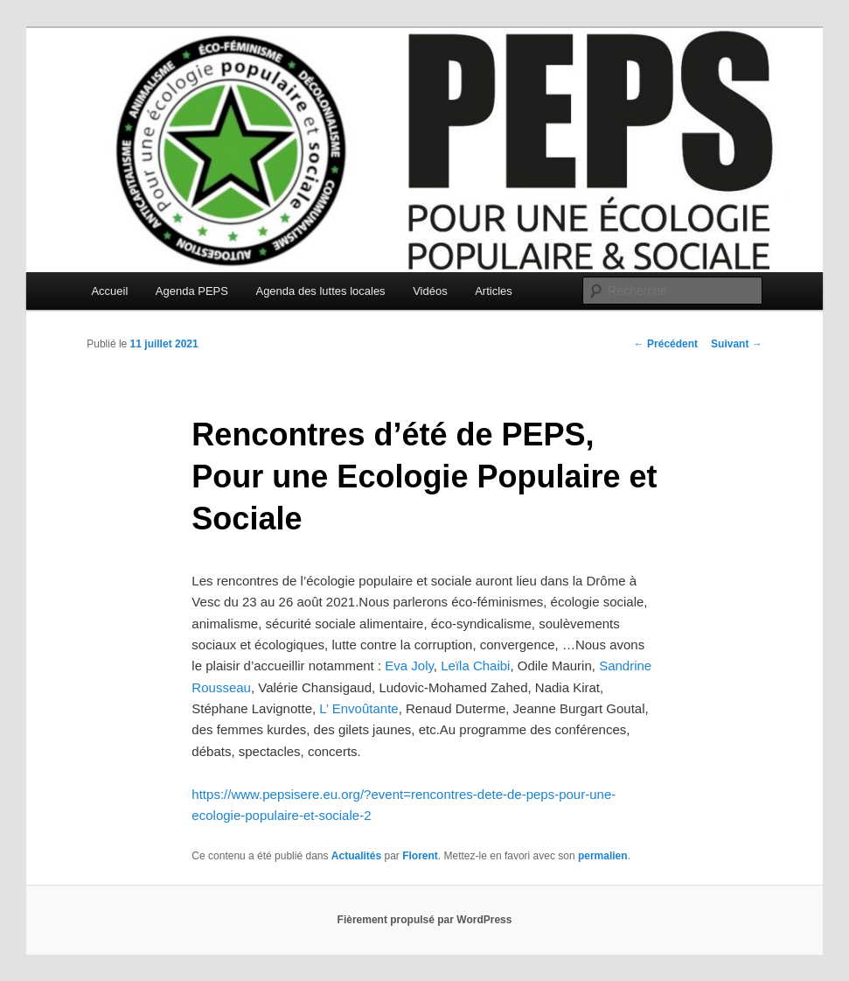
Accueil (109, 291)
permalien (603, 856)
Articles (493, 291)
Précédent (666, 344)
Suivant (736, 344)
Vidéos (430, 291)
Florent (420, 856)
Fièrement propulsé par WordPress (425, 920)
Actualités (356, 856)
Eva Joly (409, 665)
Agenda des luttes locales (320, 291)
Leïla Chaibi (475, 665)
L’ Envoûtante (358, 708)
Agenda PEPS (192, 291)
